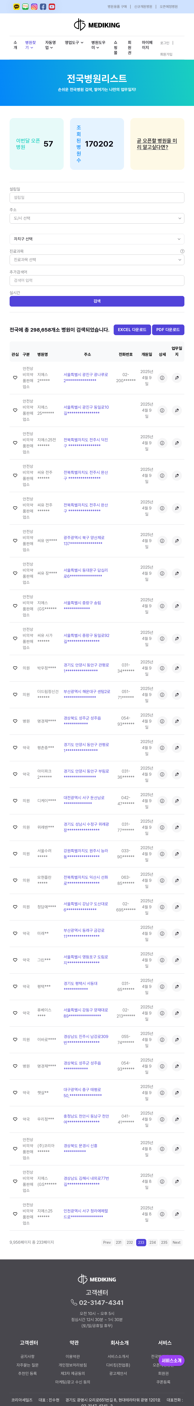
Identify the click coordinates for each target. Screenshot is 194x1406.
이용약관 (73, 1356)
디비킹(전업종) (118, 1365)
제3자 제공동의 (73, 1373)
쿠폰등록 (163, 1382)
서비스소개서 (118, 1356)
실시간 (15, 292)
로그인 (164, 43)
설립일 (15, 189)
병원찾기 (30, 45)
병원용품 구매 (117, 7)
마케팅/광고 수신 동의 (72, 1382)
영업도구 (72, 42)
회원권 (129, 47)
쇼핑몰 (115, 47)
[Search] (97, 280)
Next (177, 1242)
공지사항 (27, 1356)
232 (130, 1242)
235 (164, 1242)
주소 (13, 210)
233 (141, 1242)
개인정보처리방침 (73, 1365)
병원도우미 (98, 45)
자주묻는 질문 (27, 1365)
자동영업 (50, 45)
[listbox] (97, 218)
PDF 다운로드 (168, 329)
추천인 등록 (27, 1373)
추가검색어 (18, 272)
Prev (107, 1242)
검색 (97, 301)
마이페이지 (147, 45)
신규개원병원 (143, 7)
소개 (15, 45)
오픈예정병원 (169, 7)
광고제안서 (118, 1373)
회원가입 (166, 54)
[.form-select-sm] (97, 239)
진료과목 (97, 251)
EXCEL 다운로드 (132, 329)
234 (153, 1242)
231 (119, 1242)
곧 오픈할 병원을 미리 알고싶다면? (157, 143)
